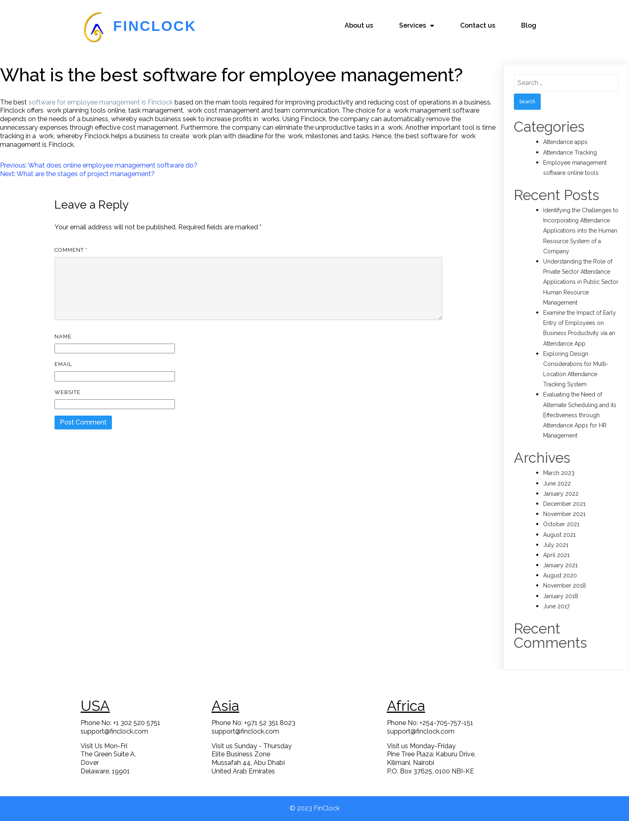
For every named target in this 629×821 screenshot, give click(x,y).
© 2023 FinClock (315, 808)
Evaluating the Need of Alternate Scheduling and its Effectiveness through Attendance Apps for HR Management (579, 415)
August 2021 (559, 534)
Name (63, 336)
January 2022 (561, 493)
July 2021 (555, 545)
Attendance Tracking (570, 152)
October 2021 (561, 524)
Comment (71, 250)
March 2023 (558, 473)
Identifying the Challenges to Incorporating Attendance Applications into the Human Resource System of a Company (580, 231)
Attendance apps (565, 142)
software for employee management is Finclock (100, 102)
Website (68, 392)
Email (63, 364)
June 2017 (556, 606)
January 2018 (560, 596)
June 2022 (557, 483)
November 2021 (564, 514)
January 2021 (560, 565)
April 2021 (556, 555)
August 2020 (560, 575)
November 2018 (564, 585)
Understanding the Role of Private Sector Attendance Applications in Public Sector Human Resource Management (580, 282)
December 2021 (564, 504)
